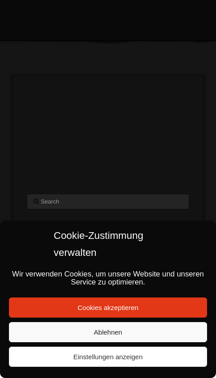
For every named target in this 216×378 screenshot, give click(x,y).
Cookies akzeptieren (108, 307)
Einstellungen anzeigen (108, 357)
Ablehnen (108, 332)
